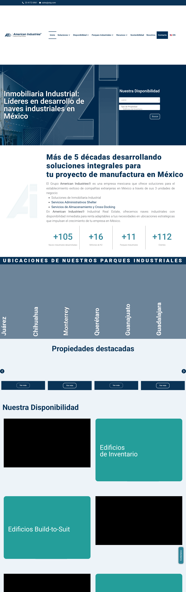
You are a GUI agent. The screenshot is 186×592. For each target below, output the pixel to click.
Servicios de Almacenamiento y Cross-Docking (83, 207)
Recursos (121, 35)
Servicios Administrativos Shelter (73, 202)
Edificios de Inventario (139, 109)
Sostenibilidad (137, 35)
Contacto (162, 35)
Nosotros (150, 35)
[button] (2, 371)
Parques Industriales (102, 35)
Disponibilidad (81, 35)
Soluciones (64, 35)
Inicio (52, 35)
